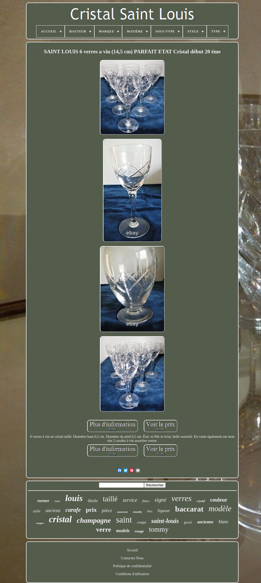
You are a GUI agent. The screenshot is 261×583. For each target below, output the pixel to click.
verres (182, 498)
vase (57, 501)
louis (74, 498)
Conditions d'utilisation (132, 574)
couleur (218, 500)
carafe (73, 510)
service (130, 500)
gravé (188, 522)
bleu (149, 511)
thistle (93, 501)
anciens (53, 510)
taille (37, 511)
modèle (220, 508)
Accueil (132, 550)
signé (160, 499)
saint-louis (165, 520)
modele (123, 530)
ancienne (205, 521)
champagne (94, 520)
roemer (43, 501)
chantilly (137, 512)
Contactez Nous (132, 558)
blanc (223, 521)
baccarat (189, 509)
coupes (40, 523)
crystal (201, 501)
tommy (159, 529)
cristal (60, 519)
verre (103, 529)
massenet (122, 511)
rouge (139, 531)
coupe (141, 522)
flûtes (145, 501)
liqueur (164, 510)
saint (124, 519)
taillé (110, 499)
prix (91, 509)
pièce (107, 510)
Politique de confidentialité (132, 566)
